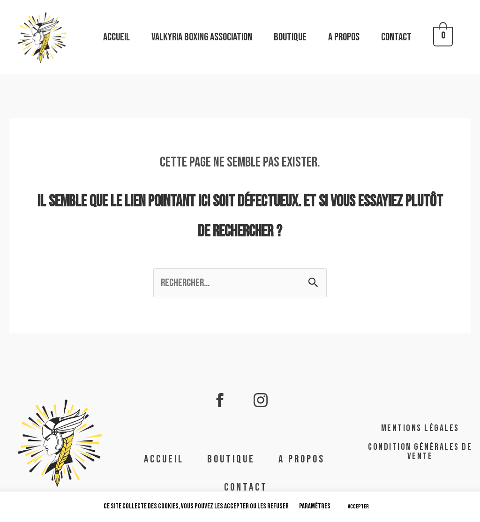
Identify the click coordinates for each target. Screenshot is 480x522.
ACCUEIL (116, 37)
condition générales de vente (420, 451)
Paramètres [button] (314, 506)
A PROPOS (344, 37)
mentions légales (420, 428)
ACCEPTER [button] (358, 506)
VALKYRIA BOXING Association (201, 37)
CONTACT (396, 37)
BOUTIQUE (290, 37)
